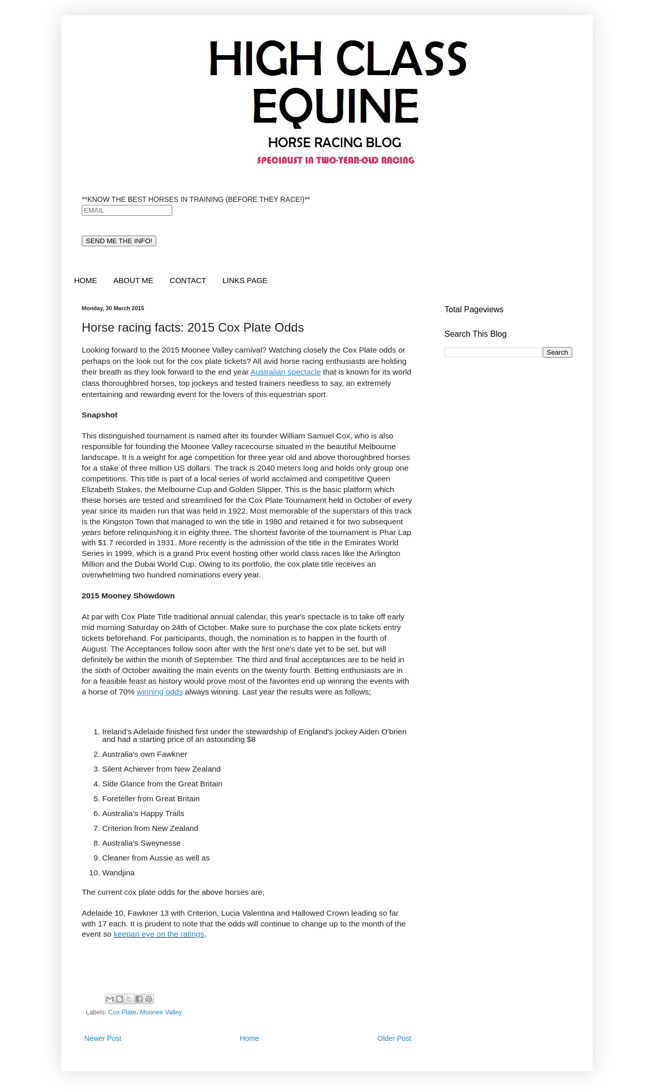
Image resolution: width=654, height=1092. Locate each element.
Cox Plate (122, 1012)
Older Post (394, 1038)
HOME (85, 280)
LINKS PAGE (244, 280)
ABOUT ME (133, 280)
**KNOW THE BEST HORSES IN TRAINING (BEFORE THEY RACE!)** (196, 199)
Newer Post (102, 1038)
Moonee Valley (161, 1012)
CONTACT (188, 280)
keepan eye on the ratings (158, 934)
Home (249, 1038)
